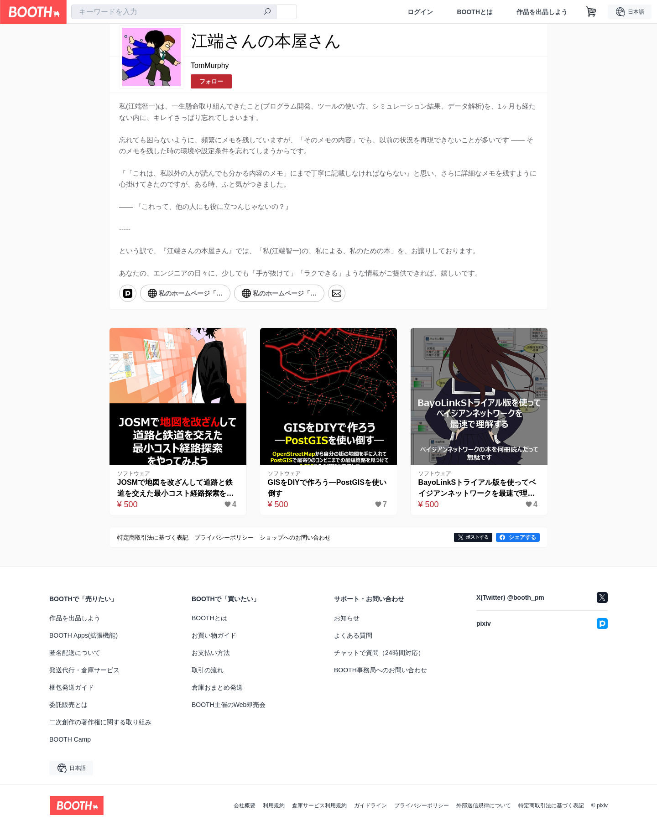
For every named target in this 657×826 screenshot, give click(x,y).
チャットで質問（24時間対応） (379, 652)
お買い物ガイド (214, 635)
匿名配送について (74, 652)
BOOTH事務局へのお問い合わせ (380, 670)
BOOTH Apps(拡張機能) (83, 635)
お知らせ (347, 618)
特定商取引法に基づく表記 (551, 805)
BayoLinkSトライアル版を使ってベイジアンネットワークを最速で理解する (477, 488)
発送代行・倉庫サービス (84, 670)
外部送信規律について (483, 805)
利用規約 (274, 805)
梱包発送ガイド (71, 687)
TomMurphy (210, 65)
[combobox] (173, 12)
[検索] (267, 12)
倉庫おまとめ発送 (217, 687)
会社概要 (245, 805)
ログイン (420, 12)
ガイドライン (370, 805)
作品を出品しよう (542, 12)
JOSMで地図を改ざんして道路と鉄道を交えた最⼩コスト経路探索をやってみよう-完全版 (175, 488)
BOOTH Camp (70, 739)
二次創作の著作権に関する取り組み (100, 722)
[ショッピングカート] (591, 12)
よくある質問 (353, 635)
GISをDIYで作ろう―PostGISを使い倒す (327, 487)
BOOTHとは (475, 12)
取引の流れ (208, 670)
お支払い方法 (211, 652)
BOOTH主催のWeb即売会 (229, 704)
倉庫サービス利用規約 (319, 805)
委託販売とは (68, 704)
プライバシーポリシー (421, 805)
